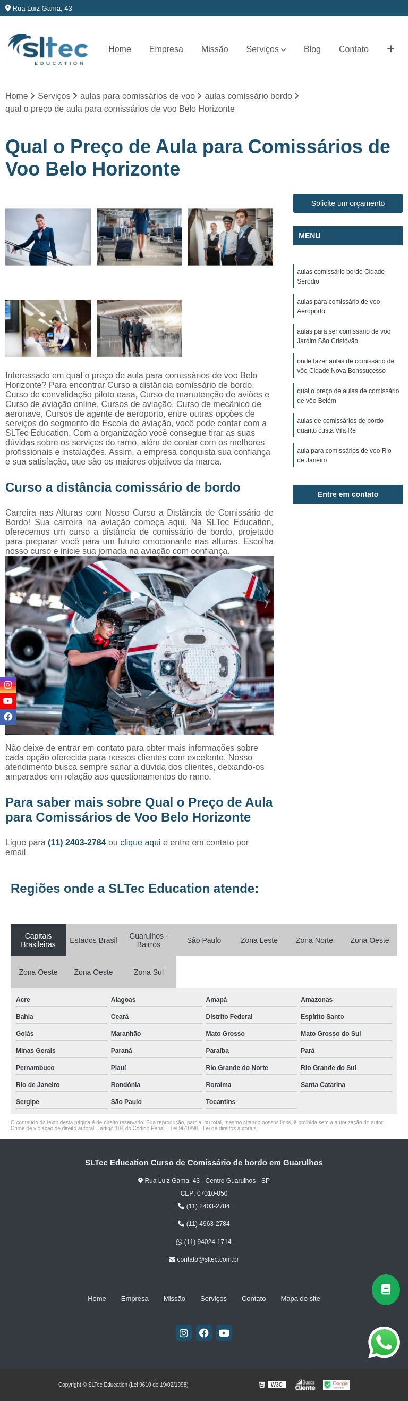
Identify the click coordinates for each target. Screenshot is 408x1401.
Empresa (166, 49)
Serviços (262, 49)
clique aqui (140, 842)
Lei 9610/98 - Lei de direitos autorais (214, 1128)
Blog (312, 49)
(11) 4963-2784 (204, 1224)
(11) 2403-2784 (78, 842)
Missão (214, 49)
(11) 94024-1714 (203, 1242)
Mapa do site (300, 1299)
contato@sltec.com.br (204, 1259)
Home (119, 49)
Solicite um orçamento (348, 203)
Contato (354, 49)
